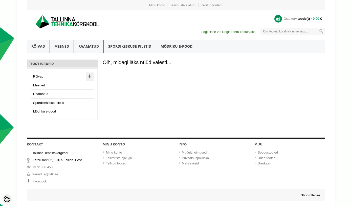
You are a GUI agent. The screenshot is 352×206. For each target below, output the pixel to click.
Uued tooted (267, 158)
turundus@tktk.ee (45, 174)
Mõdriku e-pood (176, 46)
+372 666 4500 (43, 167)
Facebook (39, 181)
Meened (61, 46)
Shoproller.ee (310, 195)
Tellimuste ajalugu (183, 5)
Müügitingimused (194, 152)
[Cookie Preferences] (7, 198)
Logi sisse (208, 32)
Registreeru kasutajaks (238, 32)
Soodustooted (268, 152)
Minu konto (157, 5)
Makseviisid (190, 163)
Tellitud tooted (211, 5)
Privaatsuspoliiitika (195, 158)
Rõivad (38, 46)
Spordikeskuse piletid (129, 46)
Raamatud (88, 46)
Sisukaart (264, 163)
